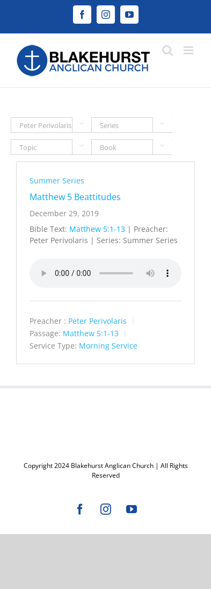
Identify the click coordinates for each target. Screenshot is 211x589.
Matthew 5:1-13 (97, 229)
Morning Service (108, 345)
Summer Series (57, 180)
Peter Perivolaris (97, 321)
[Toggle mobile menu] (189, 50)
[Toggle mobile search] (167, 50)
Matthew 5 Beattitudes (75, 197)
